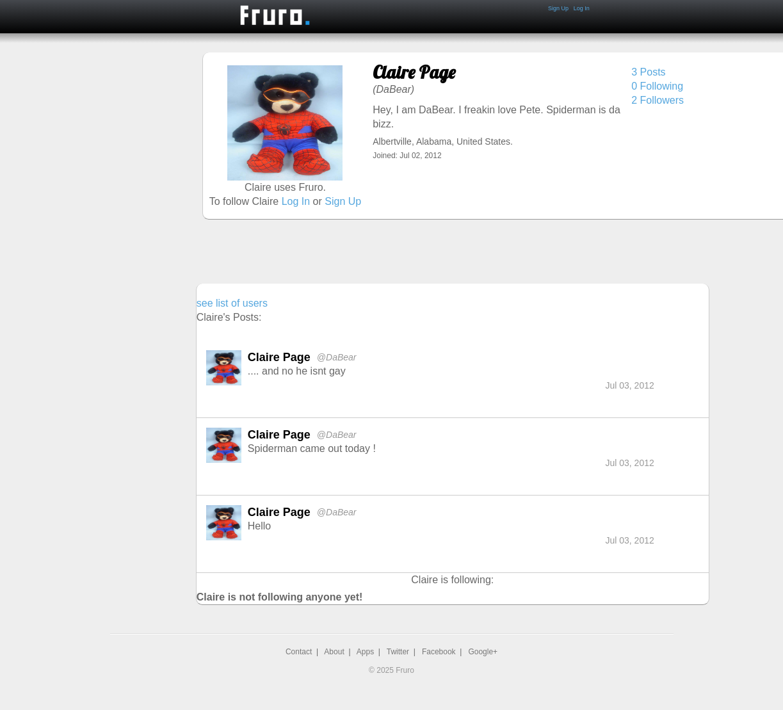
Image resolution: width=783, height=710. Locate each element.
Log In (582, 8)
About (334, 651)
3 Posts (648, 72)
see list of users (232, 303)
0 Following (657, 86)
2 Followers (657, 100)
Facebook (439, 651)
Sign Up (558, 8)
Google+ (482, 651)
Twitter (398, 651)
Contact (299, 651)
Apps (365, 651)
